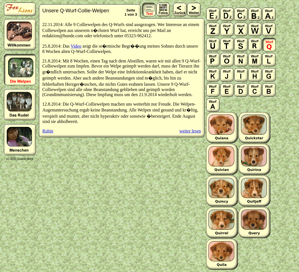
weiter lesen (190, 131)
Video (76, 46)
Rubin (47, 131)
